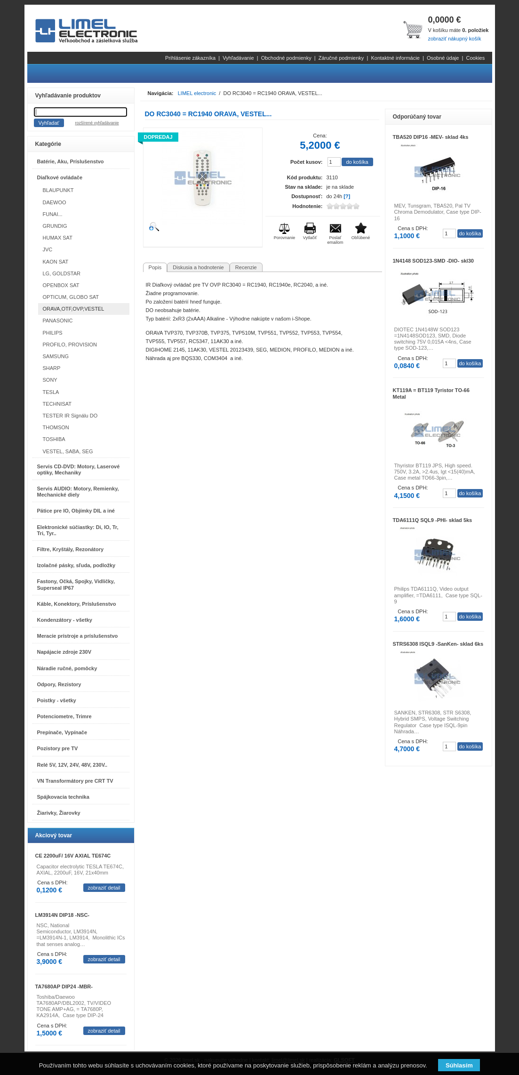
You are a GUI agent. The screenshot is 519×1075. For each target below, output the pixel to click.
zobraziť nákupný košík (454, 38)
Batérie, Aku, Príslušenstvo (70, 161)
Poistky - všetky (56, 700)
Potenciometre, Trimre (64, 716)
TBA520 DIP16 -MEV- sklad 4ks (431, 137)
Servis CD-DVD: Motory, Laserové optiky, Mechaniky (78, 469)
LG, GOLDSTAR (61, 273)
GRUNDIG (55, 226)
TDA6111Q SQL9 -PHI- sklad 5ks (432, 520)
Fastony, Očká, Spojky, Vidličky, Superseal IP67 (76, 584)
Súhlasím (459, 1065)
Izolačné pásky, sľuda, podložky (76, 565)
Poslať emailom (335, 240)
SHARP (52, 368)
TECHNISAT (57, 404)
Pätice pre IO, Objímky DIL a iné (76, 510)
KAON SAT (56, 262)
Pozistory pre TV (57, 748)
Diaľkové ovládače (60, 177)
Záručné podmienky (341, 58)
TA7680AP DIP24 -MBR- (64, 986)
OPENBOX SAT (61, 285)
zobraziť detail (104, 887)
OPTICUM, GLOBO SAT (71, 297)
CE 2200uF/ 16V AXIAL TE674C (73, 855)
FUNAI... (53, 214)
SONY (50, 380)
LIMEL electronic (197, 93)
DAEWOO (54, 202)
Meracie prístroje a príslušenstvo (77, 636)
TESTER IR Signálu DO (70, 415)
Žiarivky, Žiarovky (58, 813)
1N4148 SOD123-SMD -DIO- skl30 (433, 261)
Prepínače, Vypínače (62, 732)
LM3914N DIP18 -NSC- (62, 915)
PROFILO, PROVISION (70, 344)
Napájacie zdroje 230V (64, 652)
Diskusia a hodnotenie (198, 267)
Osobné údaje (443, 58)
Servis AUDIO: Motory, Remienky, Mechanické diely (78, 491)
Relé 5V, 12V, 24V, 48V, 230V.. (72, 765)
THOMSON (56, 427)
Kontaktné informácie (395, 58)
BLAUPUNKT (58, 190)
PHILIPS (53, 333)
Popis (155, 267)
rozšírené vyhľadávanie (97, 122)
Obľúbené (360, 237)
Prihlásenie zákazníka (190, 58)
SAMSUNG (56, 356)
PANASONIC (58, 320)
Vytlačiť (310, 237)
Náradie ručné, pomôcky (67, 668)
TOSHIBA (54, 439)
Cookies (475, 58)
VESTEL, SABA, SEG (68, 451)
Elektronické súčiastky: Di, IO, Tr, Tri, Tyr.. (78, 530)
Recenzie (246, 267)
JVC (48, 249)
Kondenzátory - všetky (64, 620)
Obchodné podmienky (286, 58)
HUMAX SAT (57, 238)
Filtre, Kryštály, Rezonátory (70, 549)
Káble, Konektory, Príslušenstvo (76, 604)
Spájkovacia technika (63, 797)
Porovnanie (284, 237)
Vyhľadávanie (238, 58)
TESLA (51, 392)
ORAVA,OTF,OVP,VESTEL (73, 309)
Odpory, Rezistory (59, 684)
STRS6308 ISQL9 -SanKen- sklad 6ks (438, 644)
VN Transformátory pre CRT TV (75, 781)
